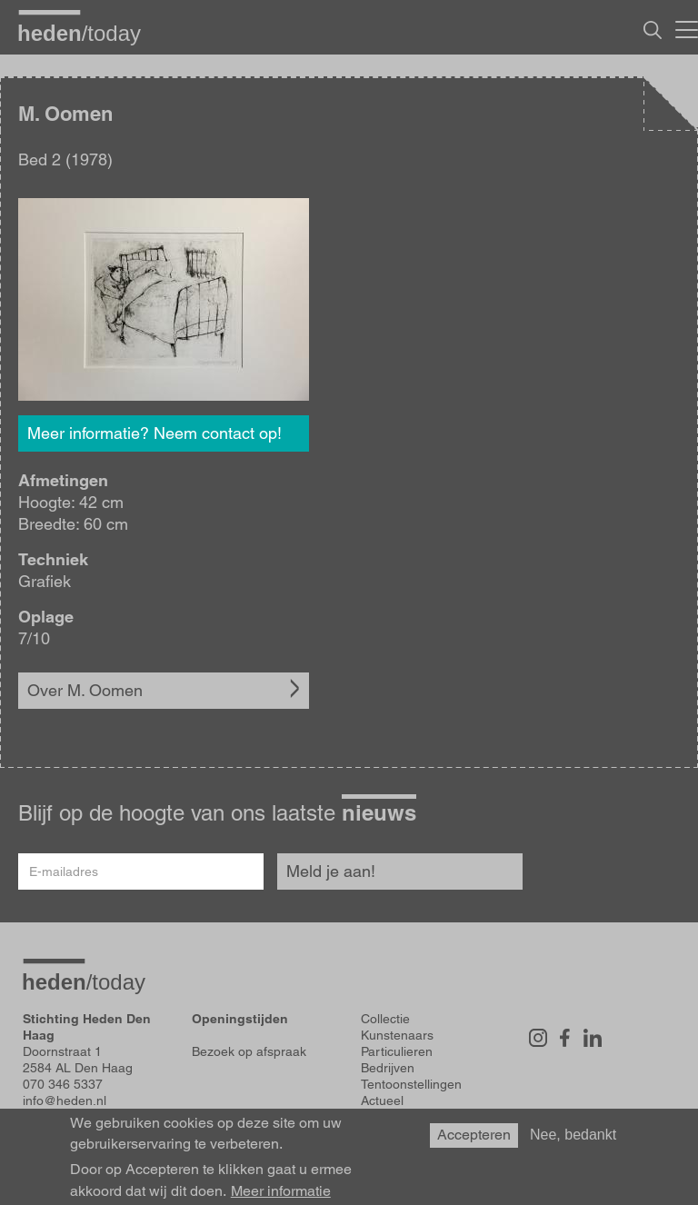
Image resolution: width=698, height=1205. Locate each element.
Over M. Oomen (85, 690)
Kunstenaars (397, 1035)
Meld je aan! (330, 871)
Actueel (382, 1100)
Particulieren (397, 1051)
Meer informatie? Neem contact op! (154, 433)
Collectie (385, 1018)
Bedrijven (387, 1068)
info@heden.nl (64, 1100)
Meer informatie (281, 1191)
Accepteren (474, 1134)
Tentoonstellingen (411, 1084)
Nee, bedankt (573, 1134)
